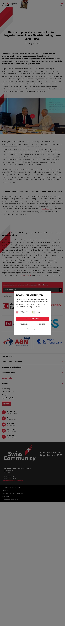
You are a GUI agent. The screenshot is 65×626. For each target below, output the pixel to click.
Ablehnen (24, 324)
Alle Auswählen (32, 319)
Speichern (41, 324)
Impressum (28, 332)
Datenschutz (36, 332)
